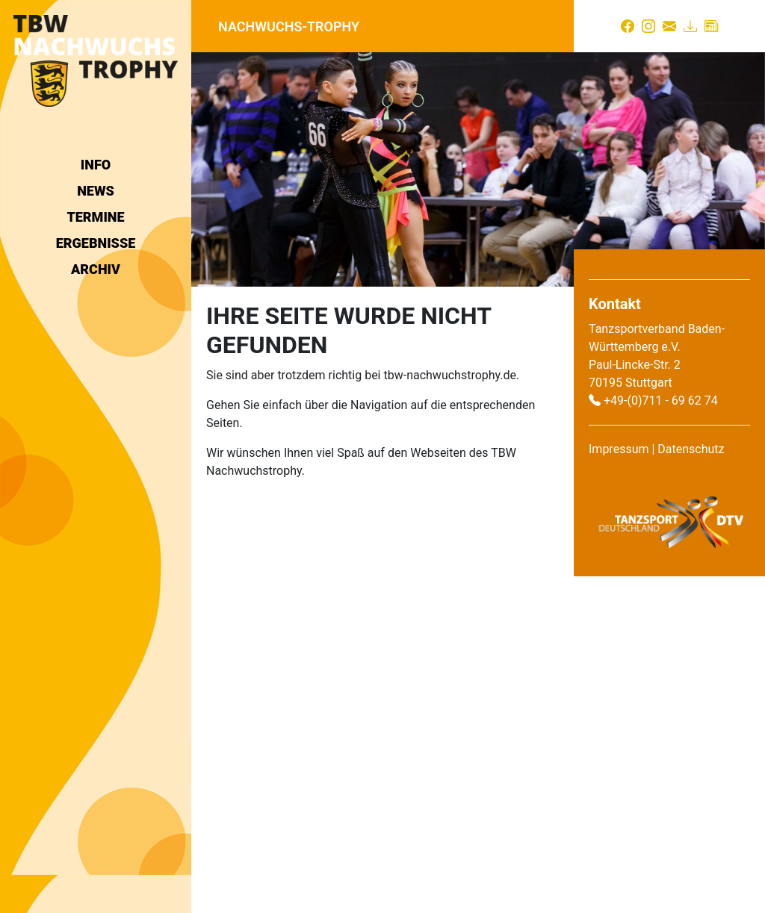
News (95, 191)
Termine (95, 217)
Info (96, 164)
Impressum (619, 449)
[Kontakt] (669, 26)
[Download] (690, 26)
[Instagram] (648, 26)
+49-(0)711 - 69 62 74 (661, 400)
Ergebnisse (95, 243)
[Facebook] (627, 26)
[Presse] (711, 26)
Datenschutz (690, 449)
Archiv (95, 269)
